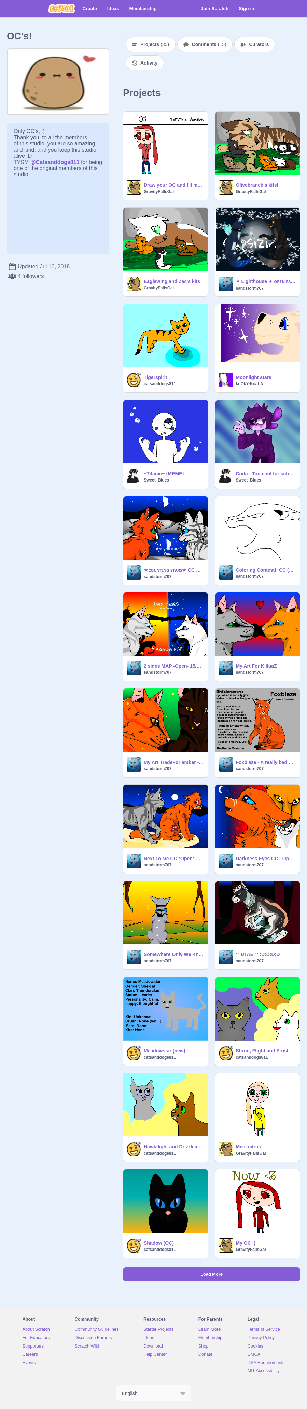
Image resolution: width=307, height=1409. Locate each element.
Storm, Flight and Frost (262, 1051)
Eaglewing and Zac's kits (172, 281)
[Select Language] (153, 1393)
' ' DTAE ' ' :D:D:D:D (258, 954)
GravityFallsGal (159, 191)
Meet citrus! (249, 1146)
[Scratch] (61, 8)
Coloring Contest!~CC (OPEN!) (266, 570)
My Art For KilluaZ (256, 666)
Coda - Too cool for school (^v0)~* (266, 473)
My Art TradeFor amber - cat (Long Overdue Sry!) (174, 762)
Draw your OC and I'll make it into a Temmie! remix (174, 185)
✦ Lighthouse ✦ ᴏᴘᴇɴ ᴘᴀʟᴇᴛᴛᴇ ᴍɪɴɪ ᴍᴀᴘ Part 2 (266, 281)
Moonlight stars (253, 377)
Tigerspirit (155, 377)
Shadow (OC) (159, 1243)
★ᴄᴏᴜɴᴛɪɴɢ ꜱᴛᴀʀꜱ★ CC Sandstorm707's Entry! (174, 570)
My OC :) (246, 1243)
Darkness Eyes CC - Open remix (266, 858)
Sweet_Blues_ (157, 480)
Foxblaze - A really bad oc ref (266, 762)
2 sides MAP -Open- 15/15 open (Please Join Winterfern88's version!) (174, 666)
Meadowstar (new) (164, 1051)
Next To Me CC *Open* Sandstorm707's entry (174, 858)
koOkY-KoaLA (249, 383)
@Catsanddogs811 (55, 162)
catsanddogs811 (160, 383)
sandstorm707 (250, 288)
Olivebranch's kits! (257, 185)
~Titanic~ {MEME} (164, 473)
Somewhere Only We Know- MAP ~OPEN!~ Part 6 (174, 954)
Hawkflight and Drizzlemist (174, 1146)
